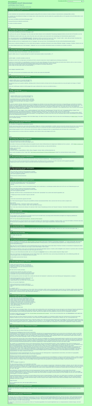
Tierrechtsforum (12, 1)
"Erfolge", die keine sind (78, 144)
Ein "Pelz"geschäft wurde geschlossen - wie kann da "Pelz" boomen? (28, 218)
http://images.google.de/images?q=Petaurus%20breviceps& (43, 152)
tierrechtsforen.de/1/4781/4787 (78, 49)
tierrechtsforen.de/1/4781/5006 (78, 325)
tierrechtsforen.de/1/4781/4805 (78, 295)
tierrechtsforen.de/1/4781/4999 (78, 232)
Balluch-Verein (74, 116)
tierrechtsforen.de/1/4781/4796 (78, 179)
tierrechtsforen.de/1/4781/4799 (78, 225)
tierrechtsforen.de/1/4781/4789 (78, 90)
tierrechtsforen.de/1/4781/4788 (78, 76)
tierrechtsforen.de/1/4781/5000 (78, 239)
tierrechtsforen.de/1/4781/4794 (78, 156)
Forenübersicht (61, 1)
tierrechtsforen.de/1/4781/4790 (78, 121)
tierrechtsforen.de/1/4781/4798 (78, 393)
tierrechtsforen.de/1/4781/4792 (78, 138)
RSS (66, 1)
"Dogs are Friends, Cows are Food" (34, 241)
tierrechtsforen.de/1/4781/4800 (78, 261)
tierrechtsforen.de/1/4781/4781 (78, 9)
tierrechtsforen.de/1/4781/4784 (78, 29)
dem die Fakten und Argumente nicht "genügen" (39, 313)
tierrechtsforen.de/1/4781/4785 (78, 385)
